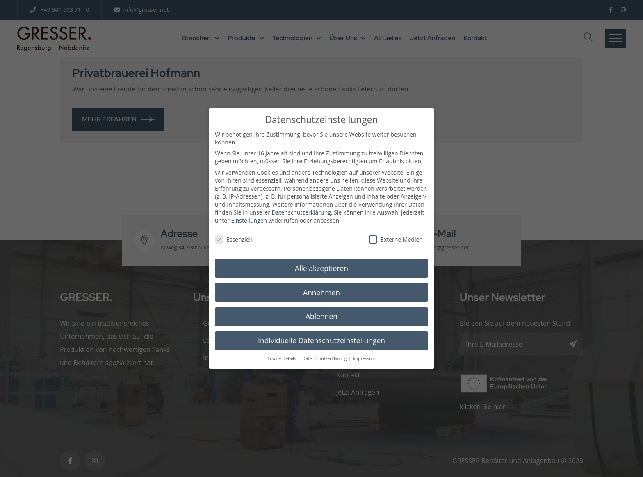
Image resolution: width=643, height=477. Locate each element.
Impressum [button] (364, 351)
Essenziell (233, 232)
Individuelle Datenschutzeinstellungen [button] (321, 333)
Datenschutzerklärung (301, 205)
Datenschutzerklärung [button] (325, 351)
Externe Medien (396, 232)
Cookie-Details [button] (282, 351)
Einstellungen (249, 213)
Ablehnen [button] (321, 309)
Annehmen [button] (321, 285)
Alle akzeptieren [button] (321, 260)
